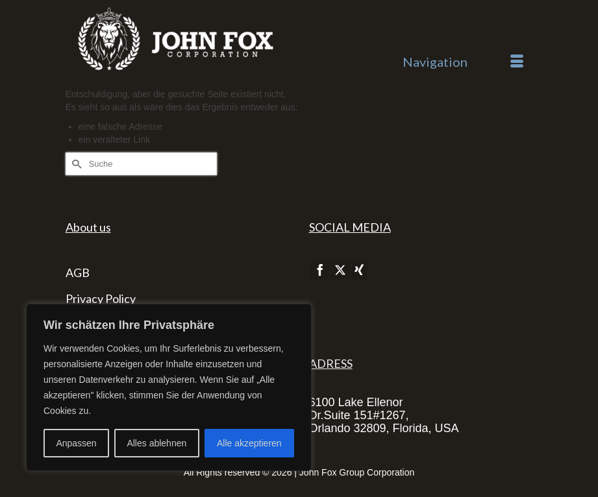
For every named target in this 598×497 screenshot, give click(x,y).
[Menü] (463, 61)
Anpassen (76, 443)
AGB (78, 272)
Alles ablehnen (156, 443)
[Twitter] (340, 270)
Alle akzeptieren (249, 443)
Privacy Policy (101, 298)
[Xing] (359, 270)
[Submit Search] (75, 163)
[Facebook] (320, 270)
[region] (169, 387)
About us (88, 227)
